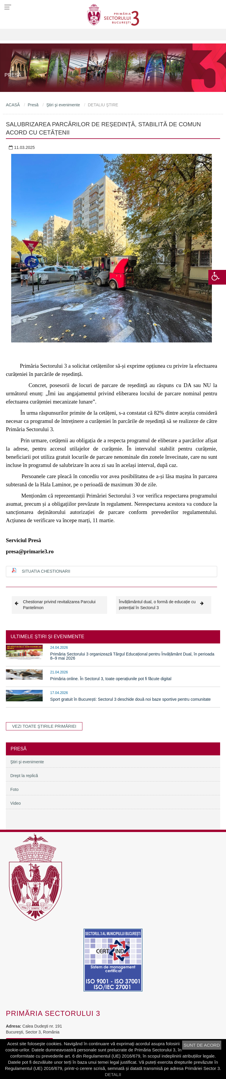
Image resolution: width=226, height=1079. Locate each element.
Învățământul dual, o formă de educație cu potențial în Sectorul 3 (163, 604)
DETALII (113, 1074)
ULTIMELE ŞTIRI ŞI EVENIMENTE (47, 636)
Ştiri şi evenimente (63, 104)
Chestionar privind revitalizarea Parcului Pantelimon (55, 604)
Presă (33, 104)
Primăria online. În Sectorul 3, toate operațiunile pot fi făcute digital (111, 678)
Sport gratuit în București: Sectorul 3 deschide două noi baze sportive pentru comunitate (130, 699)
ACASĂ (13, 104)
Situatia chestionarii (46, 571)
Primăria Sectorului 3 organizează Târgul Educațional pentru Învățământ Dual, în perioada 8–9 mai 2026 (132, 656)
